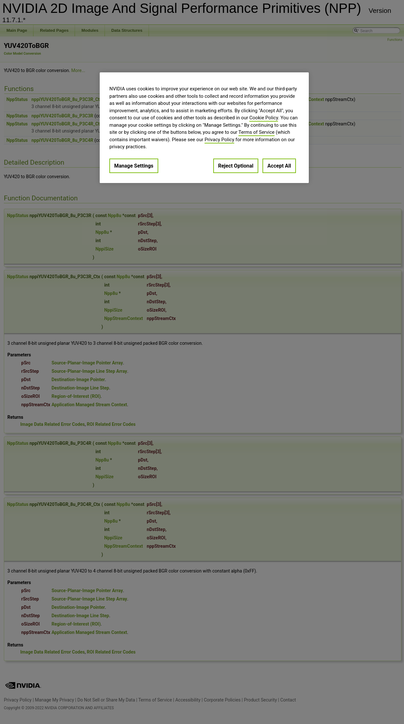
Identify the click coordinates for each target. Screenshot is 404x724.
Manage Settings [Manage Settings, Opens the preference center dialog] (133, 166)
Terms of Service (256, 132)
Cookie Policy (263, 118)
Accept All (279, 166)
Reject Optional (235, 166)
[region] (204, 127)
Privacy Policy (219, 139)
